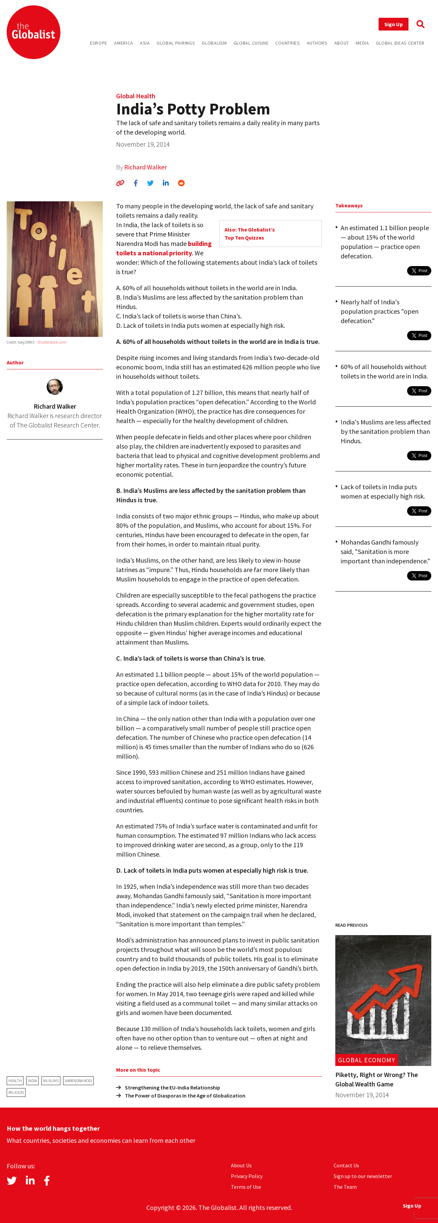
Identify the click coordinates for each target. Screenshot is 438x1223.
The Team (345, 1186)
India (32, 1080)
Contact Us (346, 1165)
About (341, 43)
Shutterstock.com (51, 342)
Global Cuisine (251, 43)
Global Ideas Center (400, 43)
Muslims (51, 1080)
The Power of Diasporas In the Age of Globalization (180, 1095)
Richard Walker (145, 167)
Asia (145, 43)
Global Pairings (176, 43)
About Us (241, 1165)
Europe (98, 43)
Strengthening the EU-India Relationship (168, 1087)
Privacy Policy (246, 1176)
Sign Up (393, 24)
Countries (287, 43)
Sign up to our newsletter (363, 1176)
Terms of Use (246, 1186)
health (15, 1080)
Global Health (135, 96)
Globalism (214, 43)
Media (362, 43)
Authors (317, 43)
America (123, 43)
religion (16, 1092)
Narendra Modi (78, 1080)
